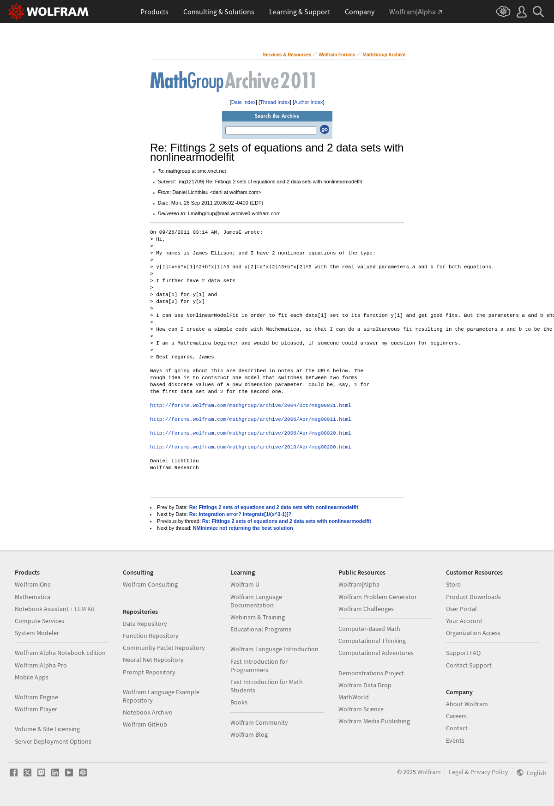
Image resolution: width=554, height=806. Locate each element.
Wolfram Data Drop (364, 685)
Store (453, 584)
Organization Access (473, 633)
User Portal (461, 609)
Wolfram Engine (36, 697)
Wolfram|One (33, 584)
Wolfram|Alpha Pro (41, 665)
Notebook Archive (147, 712)
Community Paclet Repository (164, 647)
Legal (456, 772)
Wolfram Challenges (366, 609)
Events (455, 740)
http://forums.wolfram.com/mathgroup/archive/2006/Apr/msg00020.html (250, 433)
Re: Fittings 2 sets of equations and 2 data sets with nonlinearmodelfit (273, 507)
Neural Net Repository (153, 659)
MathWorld (353, 697)
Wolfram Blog (249, 734)
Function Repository (151, 635)
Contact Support (469, 665)
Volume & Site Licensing (47, 729)
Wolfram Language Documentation (256, 601)
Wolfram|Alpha (358, 584)
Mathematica (32, 597)
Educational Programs (260, 629)
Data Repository (145, 623)
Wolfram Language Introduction (274, 649)
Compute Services (39, 621)
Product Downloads (473, 597)
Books (238, 702)
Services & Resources (287, 54)
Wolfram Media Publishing (374, 721)
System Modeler (37, 633)
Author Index (308, 102)
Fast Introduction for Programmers (259, 665)
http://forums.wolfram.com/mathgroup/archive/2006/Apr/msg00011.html (250, 419)
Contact (457, 728)
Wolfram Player (36, 709)
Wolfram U (244, 584)
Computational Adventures (376, 652)
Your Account (464, 621)
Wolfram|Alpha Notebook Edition (60, 652)
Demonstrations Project (371, 673)
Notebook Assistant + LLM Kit (55, 609)
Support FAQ (463, 652)
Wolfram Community (259, 722)
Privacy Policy (489, 772)
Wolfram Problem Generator (377, 597)
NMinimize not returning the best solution (243, 528)
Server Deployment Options (53, 741)
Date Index (243, 102)
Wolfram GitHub (145, 724)
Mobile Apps (31, 677)
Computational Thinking (372, 640)
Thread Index (275, 102)
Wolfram (429, 772)
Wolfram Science (361, 709)
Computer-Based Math (369, 628)
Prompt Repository (149, 672)
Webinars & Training (257, 617)
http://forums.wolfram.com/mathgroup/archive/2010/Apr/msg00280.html (250, 447)
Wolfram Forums (337, 54)
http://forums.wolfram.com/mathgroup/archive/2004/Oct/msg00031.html (250, 405)
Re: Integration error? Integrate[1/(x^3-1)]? (240, 514)
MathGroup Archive (384, 54)
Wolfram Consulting (150, 584)
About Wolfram (467, 704)
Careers (456, 716)
